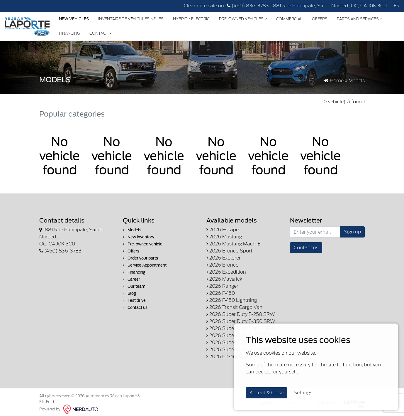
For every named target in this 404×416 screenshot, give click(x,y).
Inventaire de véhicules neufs (131, 19)
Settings (303, 392)
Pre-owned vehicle (142, 244)
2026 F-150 (220, 293)
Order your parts (140, 258)
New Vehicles (74, 19)
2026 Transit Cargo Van (234, 307)
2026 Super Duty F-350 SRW (240, 321)
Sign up (352, 232)
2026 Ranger (222, 286)
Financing (69, 33)
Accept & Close (266, 392)
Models (132, 230)
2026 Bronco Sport (229, 251)
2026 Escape (222, 230)
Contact (100, 33)
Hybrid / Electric (191, 19)
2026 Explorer (223, 258)
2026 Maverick (224, 279)
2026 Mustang (224, 237)
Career (131, 279)
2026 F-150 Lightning (231, 300)
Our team (134, 286)
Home (334, 80)
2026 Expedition (226, 272)
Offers (319, 19)
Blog (129, 293)
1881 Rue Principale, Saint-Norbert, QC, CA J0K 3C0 (329, 6)
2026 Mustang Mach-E (233, 244)
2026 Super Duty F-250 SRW (240, 314)
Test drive (134, 300)
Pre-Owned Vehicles (243, 19)
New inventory (138, 237)
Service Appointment (145, 265)
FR (397, 6)
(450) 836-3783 (248, 6)
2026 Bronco (222, 265)
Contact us (135, 307)
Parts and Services (359, 19)
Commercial (289, 19)
